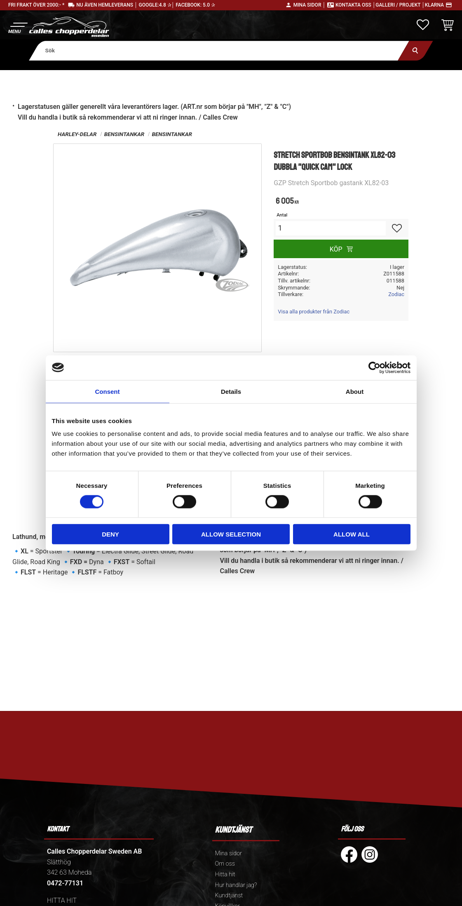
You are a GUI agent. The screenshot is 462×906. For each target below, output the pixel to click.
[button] (17, 27)
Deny (110, 534)
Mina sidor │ (309, 5)
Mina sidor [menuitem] (228, 853)
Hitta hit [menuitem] (225, 874)
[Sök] (415, 50)
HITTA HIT (62, 900)
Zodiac (396, 294)
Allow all (351, 534)
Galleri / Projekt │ (400, 5)
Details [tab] (231, 391)
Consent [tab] (107, 391)
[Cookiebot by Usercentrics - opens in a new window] (374, 367)
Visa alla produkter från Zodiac (313, 311)
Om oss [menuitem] (225, 863)
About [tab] (355, 391)
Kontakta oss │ (355, 5)
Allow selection (231, 534)
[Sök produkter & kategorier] (219, 50)
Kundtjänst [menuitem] (229, 895)
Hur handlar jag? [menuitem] (236, 885)
